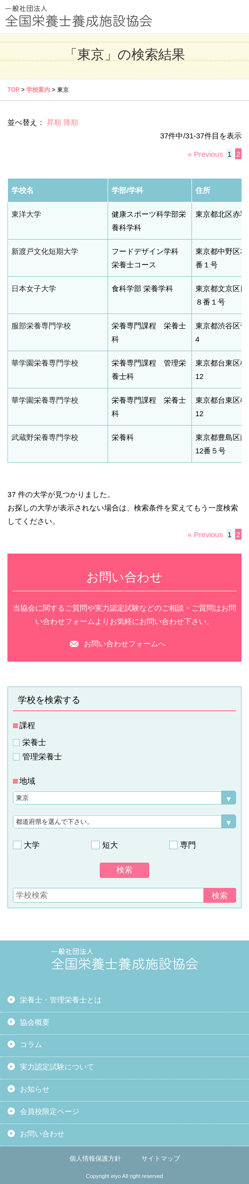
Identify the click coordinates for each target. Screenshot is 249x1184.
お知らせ (35, 1089)
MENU (233, 16)
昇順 (54, 122)
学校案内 (38, 89)
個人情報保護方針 (95, 1158)
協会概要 (35, 1022)
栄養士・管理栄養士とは (61, 1000)
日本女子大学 (33, 288)
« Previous (205, 154)
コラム (31, 1044)
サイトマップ (160, 1158)
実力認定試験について (57, 1066)
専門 (188, 845)
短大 (110, 845)
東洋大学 (26, 214)
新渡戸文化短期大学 (44, 251)
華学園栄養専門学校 (44, 363)
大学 (32, 845)
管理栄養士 (42, 756)
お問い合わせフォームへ (125, 643)
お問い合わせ (42, 1133)
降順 (70, 122)
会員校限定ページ (49, 1111)
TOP (13, 89)
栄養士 (34, 742)
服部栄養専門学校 (41, 325)
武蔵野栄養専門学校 (44, 437)
